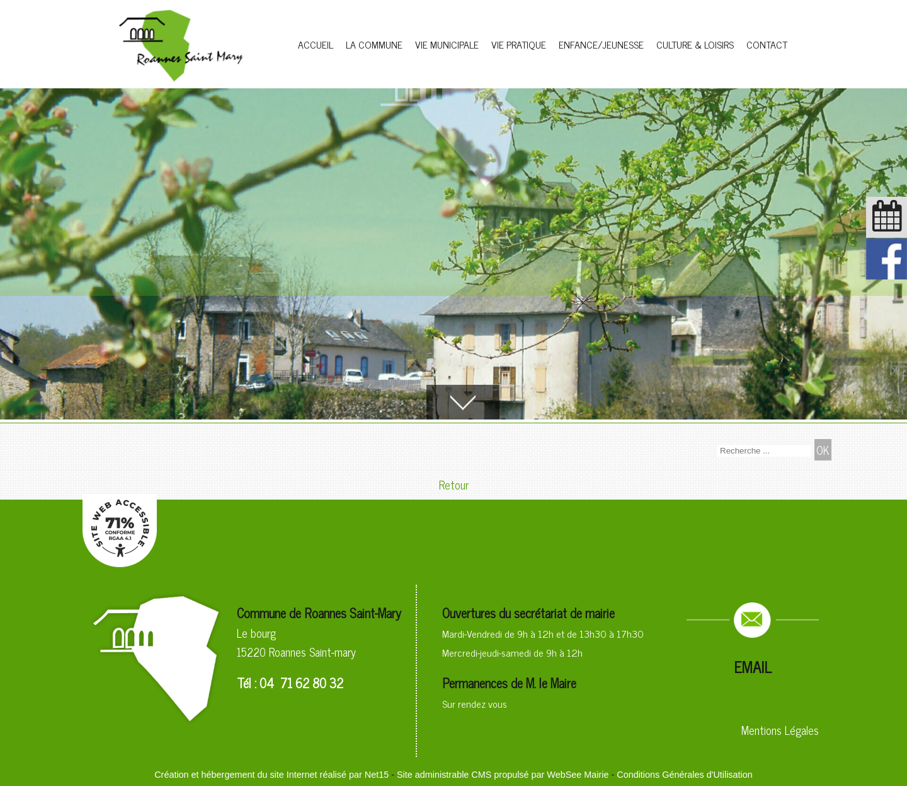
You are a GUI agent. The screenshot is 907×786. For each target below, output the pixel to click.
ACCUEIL (315, 44)
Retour (454, 484)
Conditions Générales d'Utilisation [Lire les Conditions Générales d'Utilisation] (685, 775)
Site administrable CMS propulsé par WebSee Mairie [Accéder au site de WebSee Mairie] (502, 775)
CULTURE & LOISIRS (695, 44)
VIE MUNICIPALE (447, 44)
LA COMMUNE (374, 44)
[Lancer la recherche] (822, 449)
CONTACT (766, 44)
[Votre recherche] (764, 451)
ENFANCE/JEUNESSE (601, 44)
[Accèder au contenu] (462, 402)
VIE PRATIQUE (518, 44)
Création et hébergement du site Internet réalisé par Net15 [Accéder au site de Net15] (271, 775)
